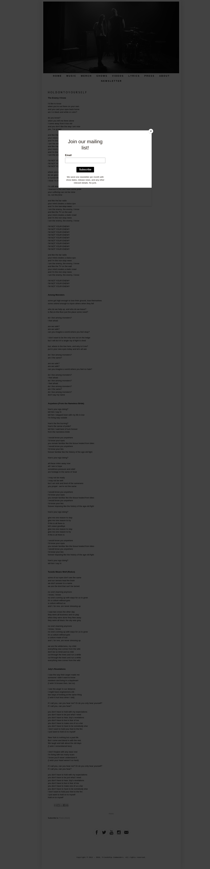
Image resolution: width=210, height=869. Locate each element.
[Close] (151, 131)
